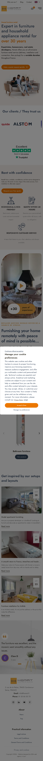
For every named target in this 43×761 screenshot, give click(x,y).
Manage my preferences (21, 410)
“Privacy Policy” (18, 400)
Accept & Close (21, 405)
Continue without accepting (14, 351)
